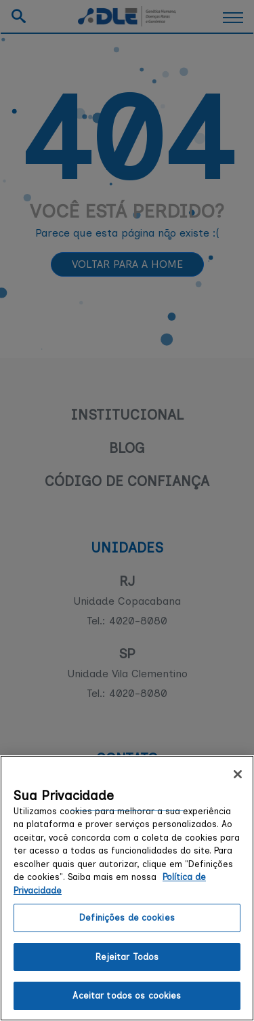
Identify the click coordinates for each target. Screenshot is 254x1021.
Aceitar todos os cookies (126, 995)
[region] (127, 888)
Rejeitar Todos (127, 957)
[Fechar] (238, 774)
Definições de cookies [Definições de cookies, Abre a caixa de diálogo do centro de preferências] (127, 918)
